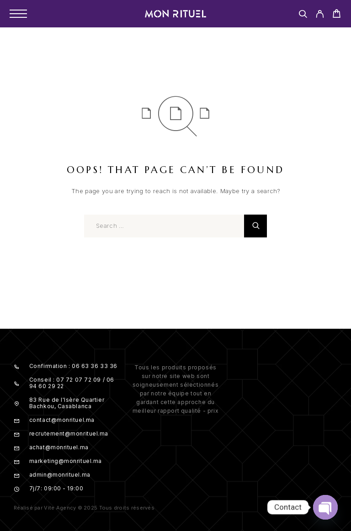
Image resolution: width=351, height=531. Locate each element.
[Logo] (175, 14)
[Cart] (336, 15)
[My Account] (319, 15)
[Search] (303, 15)
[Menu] (18, 13)
